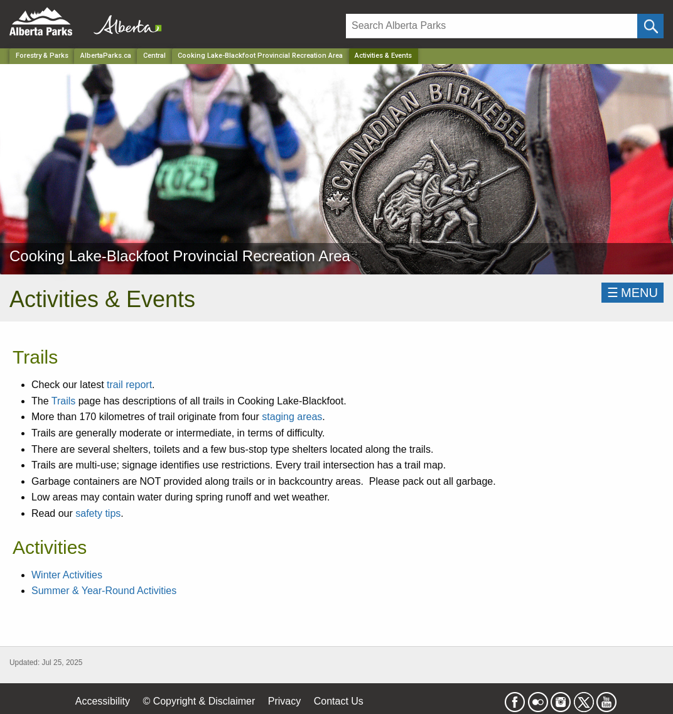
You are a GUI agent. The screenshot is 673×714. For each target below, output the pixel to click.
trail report (129, 384)
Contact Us (338, 701)
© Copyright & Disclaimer (199, 701)
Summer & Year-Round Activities (103, 590)
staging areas (292, 416)
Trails (63, 401)
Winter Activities (66, 575)
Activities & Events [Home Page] (383, 55)
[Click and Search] (650, 26)
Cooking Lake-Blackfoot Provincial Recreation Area (260, 55)
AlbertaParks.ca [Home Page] (105, 55)
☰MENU (632, 293)
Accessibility (102, 701)
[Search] (491, 26)
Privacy (284, 701)
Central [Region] (154, 55)
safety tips (98, 513)
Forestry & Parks (42, 55)
